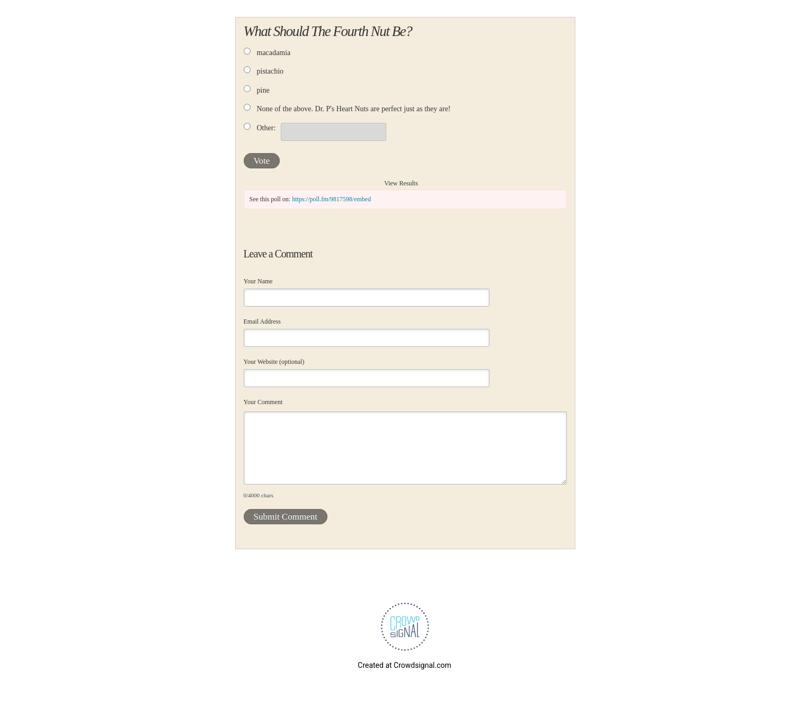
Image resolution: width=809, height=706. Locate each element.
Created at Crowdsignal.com (404, 665)
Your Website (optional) (274, 361)
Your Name (258, 281)
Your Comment (263, 402)
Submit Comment (285, 517)
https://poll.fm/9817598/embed (331, 199)
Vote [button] (262, 161)
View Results (401, 183)
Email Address (262, 321)
